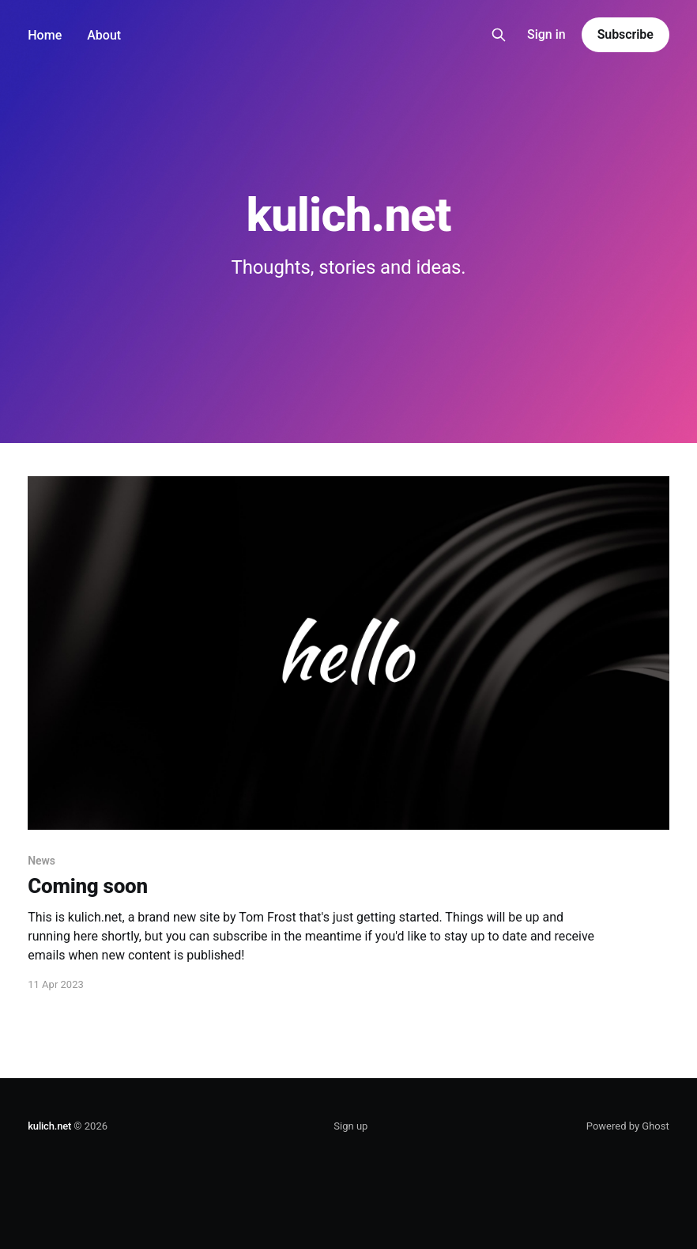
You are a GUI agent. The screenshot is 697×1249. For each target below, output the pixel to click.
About (104, 35)
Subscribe (625, 34)
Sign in (546, 34)
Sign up (350, 1126)
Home (45, 35)
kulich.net (49, 1126)
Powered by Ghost (627, 1126)
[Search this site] (498, 34)
